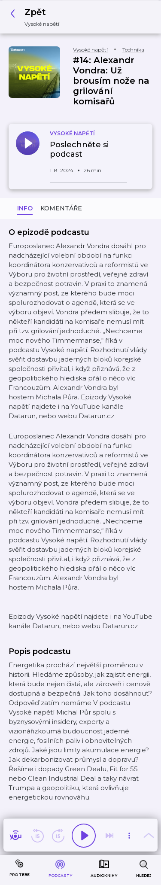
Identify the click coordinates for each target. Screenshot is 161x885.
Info (25, 208)
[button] (37, 16)
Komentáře (61, 208)
